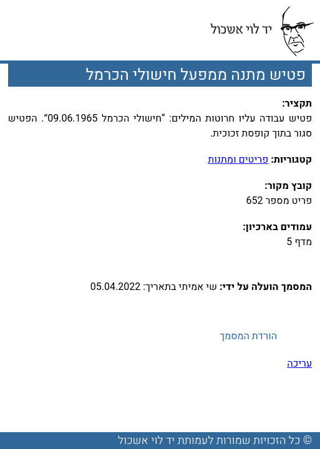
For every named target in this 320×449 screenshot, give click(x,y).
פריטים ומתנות (238, 159)
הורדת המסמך (248, 336)
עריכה (299, 363)
